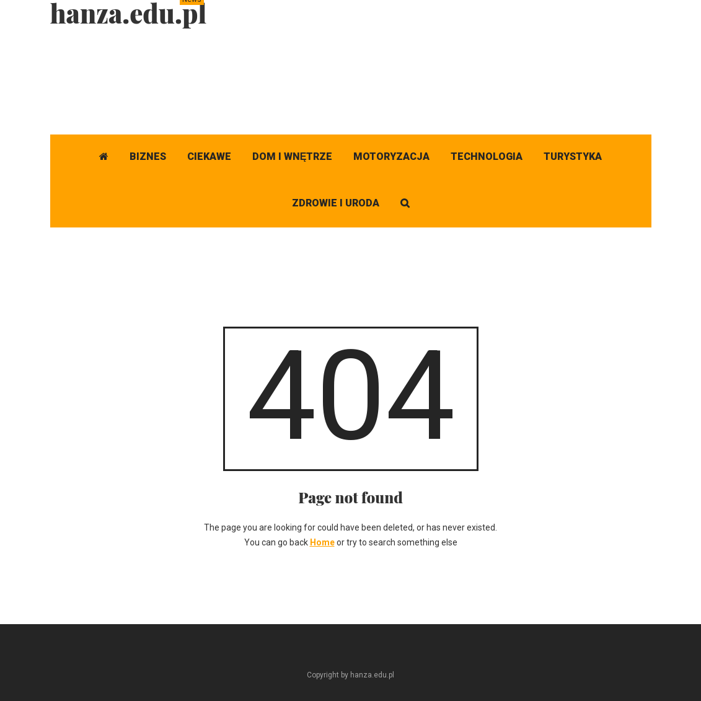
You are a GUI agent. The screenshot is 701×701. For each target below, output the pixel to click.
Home (322, 542)
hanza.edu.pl (128, 13)
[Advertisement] (425, 77)
